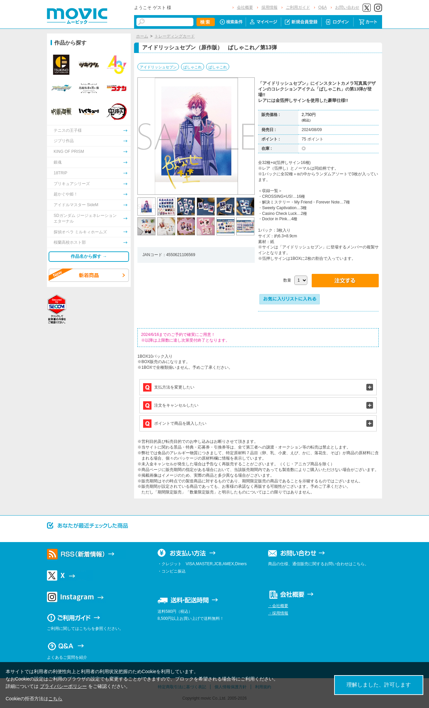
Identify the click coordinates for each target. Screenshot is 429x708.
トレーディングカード (175, 36)
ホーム (142, 36)
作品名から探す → (89, 256)
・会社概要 (278, 605)
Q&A (322, 7)
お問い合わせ (347, 7)
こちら (55, 698)
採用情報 (269, 7)
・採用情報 (278, 613)
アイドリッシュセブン (158, 67)
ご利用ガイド (298, 7)
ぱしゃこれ (192, 67)
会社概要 (245, 7)
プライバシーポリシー (63, 686)
